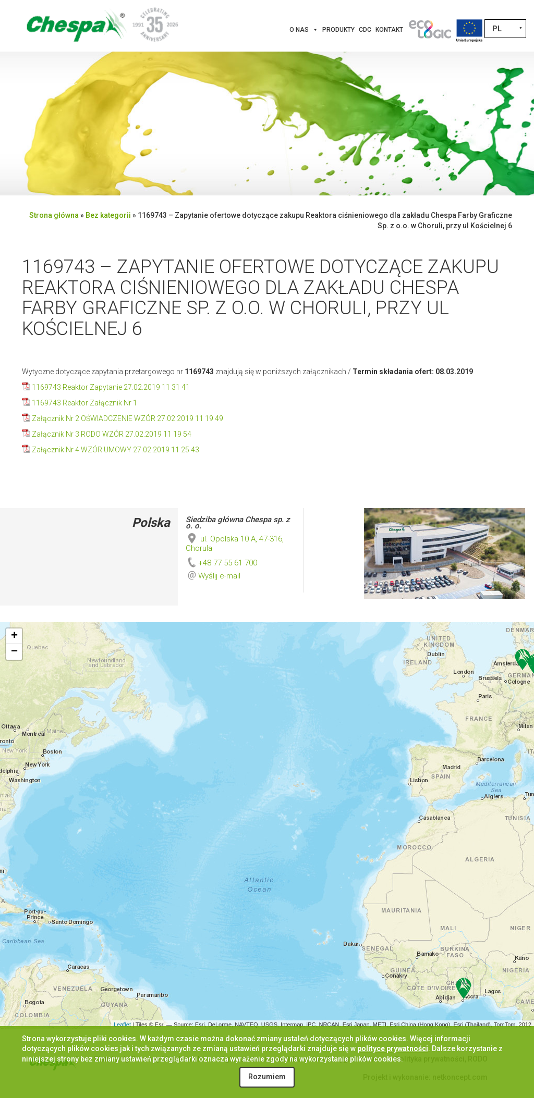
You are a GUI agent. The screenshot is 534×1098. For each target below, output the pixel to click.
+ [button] (14, 636)
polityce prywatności (392, 1048)
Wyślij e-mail (219, 576)
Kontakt (389, 29)
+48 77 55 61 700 (221, 562)
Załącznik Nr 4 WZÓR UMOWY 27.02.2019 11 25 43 (115, 450)
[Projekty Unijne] (469, 29)
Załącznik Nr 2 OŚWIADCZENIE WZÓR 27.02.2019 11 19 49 (127, 418)
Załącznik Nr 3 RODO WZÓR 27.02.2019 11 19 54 (111, 434)
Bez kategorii (108, 215)
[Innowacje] (429, 29)
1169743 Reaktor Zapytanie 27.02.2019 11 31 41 (111, 387)
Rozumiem (267, 1076)
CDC (365, 29)
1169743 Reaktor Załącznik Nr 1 (84, 403)
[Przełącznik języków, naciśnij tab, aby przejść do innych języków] (505, 28)
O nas (303, 29)
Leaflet (122, 1024)
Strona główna (54, 215)
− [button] (14, 652)
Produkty (338, 29)
